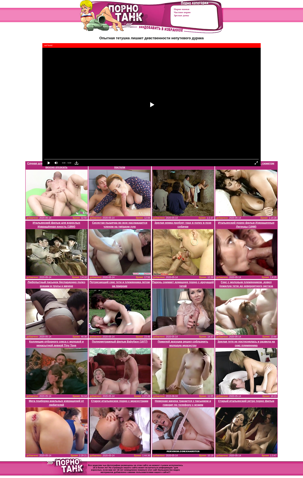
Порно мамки (181, 9)
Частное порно (182, 12)
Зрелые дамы (181, 15)
